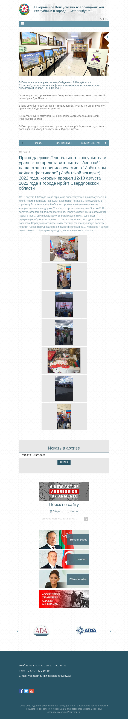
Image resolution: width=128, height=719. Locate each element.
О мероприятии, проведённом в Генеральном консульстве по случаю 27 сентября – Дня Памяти (62, 97)
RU (106, 19)
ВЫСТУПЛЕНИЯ (90, 142)
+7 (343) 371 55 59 (38, 670)
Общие (56, 511)
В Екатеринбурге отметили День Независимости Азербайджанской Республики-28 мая (59, 117)
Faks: (34, 670)
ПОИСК (64, 462)
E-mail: (45, 675)
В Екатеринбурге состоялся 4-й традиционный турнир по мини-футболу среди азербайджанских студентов (62, 107)
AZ (101, 19)
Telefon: (42, 665)
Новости (37, 142)
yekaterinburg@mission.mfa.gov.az (49, 675)
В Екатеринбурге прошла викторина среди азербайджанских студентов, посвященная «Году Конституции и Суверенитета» (62, 127)
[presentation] (23, 142)
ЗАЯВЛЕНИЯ (64, 142)
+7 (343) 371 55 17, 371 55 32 (47, 665)
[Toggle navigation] (23, 23)
